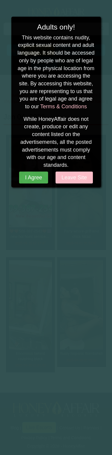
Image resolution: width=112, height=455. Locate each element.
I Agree (33, 178)
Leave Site (74, 178)
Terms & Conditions (63, 106)
